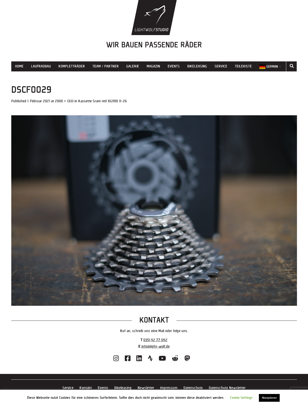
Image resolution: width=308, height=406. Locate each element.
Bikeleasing (197, 66)
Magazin (153, 66)
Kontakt (85, 388)
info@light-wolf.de (155, 346)
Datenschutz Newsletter (227, 388)
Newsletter (146, 388)
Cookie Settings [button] (241, 397)
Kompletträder (71, 66)
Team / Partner (105, 66)
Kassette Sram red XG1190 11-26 (102, 101)
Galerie (132, 66)
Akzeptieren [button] (269, 397)
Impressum (168, 388)
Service (221, 66)
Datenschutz (193, 388)
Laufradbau (41, 66)
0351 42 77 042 (155, 340)
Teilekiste (243, 66)
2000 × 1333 (64, 101)
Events (174, 66)
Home (19, 66)
